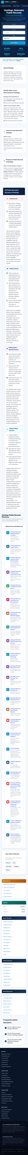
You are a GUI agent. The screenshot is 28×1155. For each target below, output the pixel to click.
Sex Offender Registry (6, 1109)
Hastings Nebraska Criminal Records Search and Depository (15, 803)
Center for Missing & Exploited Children (15, 821)
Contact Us (4, 1103)
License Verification (6, 1083)
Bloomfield (8, 866)
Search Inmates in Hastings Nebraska (15, 834)
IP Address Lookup (5, 1085)
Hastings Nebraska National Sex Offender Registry (15, 614)
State (14, 35)
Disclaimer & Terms (12, 1151)
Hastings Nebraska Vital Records (15, 689)
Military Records (7, 1001)
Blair (14, 862)
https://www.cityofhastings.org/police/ (14, 102)
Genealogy (5, 945)
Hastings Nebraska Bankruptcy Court (15, 666)
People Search (4, 1073)
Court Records (6, 890)
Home (4, 59)
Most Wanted (4, 1113)
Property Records (7, 896)
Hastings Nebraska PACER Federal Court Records (16, 641)
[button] (14, 1028)
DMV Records (6, 948)
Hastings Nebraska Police (15, 762)
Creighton (16, 866)
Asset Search (6, 1007)
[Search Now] (14, 42)
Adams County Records (9, 887)
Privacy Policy (4, 1151)
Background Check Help (7, 1096)
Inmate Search (6, 927)
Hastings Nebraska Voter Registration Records (15, 627)
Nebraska (21, 59)
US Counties (16, 59)
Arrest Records (4, 1060)
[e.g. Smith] (14, 32)
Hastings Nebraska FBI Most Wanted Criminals (15, 533)
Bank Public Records (6, 1066)
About (24, 1151)
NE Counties (5, 60)
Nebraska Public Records (9, 884)
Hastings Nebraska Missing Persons (15, 698)
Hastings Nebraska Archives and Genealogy (15, 655)
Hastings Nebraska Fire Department (15, 773)
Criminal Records (7, 893)
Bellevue (8, 862)
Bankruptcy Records (6, 1079)
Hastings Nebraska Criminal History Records (15, 721)
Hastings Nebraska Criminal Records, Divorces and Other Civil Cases (15, 785)
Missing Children (7, 1004)
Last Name (14, 29)
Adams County (12, 60)
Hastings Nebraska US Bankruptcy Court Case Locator (15, 573)
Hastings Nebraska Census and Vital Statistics (15, 734)
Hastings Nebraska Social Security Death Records (15, 600)
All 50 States (6, 942)
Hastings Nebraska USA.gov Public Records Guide (15, 559)
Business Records (7, 1010)
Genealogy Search (7, 998)
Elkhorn (8, 870)
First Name (14, 24)
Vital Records (6, 933)
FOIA (4, 954)
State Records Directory (6, 1101)
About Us (3, 1092)
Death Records (6, 951)
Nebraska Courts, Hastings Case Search (15, 678)
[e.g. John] (14, 27)
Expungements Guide (6, 1098)
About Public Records (6, 1094)
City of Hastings (14, 748)
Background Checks (8, 921)
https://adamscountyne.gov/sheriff (13, 120)
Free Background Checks (7, 1081)
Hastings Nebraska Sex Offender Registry (15, 710)
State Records (9, 59)
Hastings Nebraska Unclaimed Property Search (15, 586)
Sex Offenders (6, 930)
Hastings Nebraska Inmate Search (15, 546)
